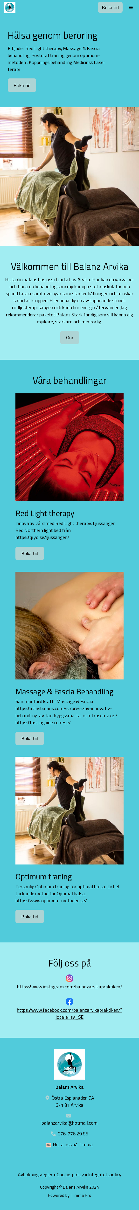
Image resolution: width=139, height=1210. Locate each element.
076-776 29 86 (73, 1133)
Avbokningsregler (35, 1174)
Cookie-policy (70, 1174)
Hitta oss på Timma (73, 1144)
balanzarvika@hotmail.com (69, 1123)
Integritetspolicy (104, 1174)
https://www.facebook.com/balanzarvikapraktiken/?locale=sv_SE (69, 1013)
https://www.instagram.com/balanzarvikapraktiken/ (69, 986)
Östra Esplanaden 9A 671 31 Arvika (73, 1101)
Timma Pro (81, 1195)
